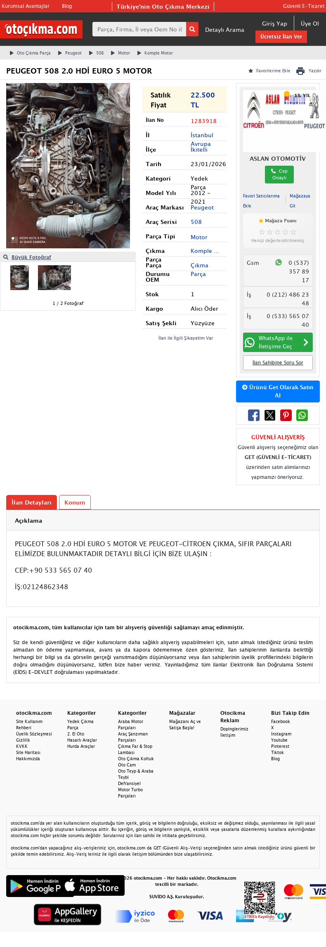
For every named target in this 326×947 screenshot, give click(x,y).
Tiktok (277, 752)
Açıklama (28, 520)
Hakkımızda (28, 758)
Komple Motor (155, 52)
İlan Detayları (32, 502)
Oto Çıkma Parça (30, 52)
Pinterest (280, 746)
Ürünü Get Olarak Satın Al (278, 391)
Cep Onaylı (279, 174)
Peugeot (70, 52)
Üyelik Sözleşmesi (34, 733)
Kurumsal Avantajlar (26, 6)
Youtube (279, 740)
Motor (120, 52)
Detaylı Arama (224, 29)
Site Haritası (28, 752)
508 (96, 52)
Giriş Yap (274, 23)
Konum (74, 502)
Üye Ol (310, 23)
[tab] (163, 520)
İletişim (227, 735)
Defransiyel (129, 783)
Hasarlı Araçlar (82, 740)
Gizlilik (23, 740)
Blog (67, 6)
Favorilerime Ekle (269, 70)
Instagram (281, 733)
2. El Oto (75, 733)
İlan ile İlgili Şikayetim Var (185, 337)
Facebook (280, 721)
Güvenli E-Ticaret (303, 6)
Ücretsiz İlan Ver (281, 36)
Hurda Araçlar (81, 746)
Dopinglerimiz (234, 728)
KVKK (22, 746)
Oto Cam (127, 764)
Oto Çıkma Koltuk (136, 758)
